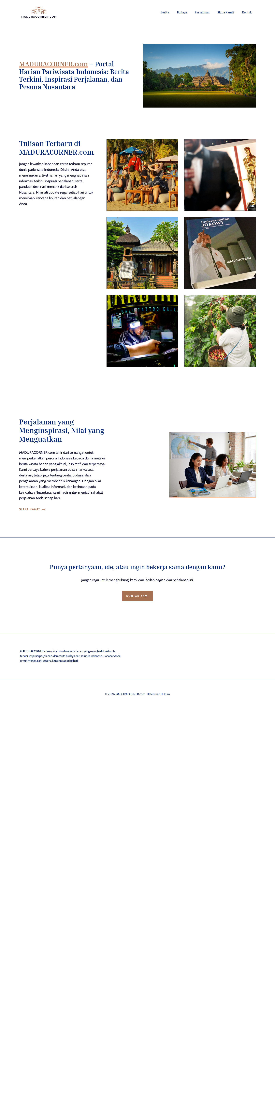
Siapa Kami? (225, 12)
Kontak (247, 12)
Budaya (182, 12)
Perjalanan (202, 12)
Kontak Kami (137, 596)
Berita (165, 12)
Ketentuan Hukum (158, 694)
